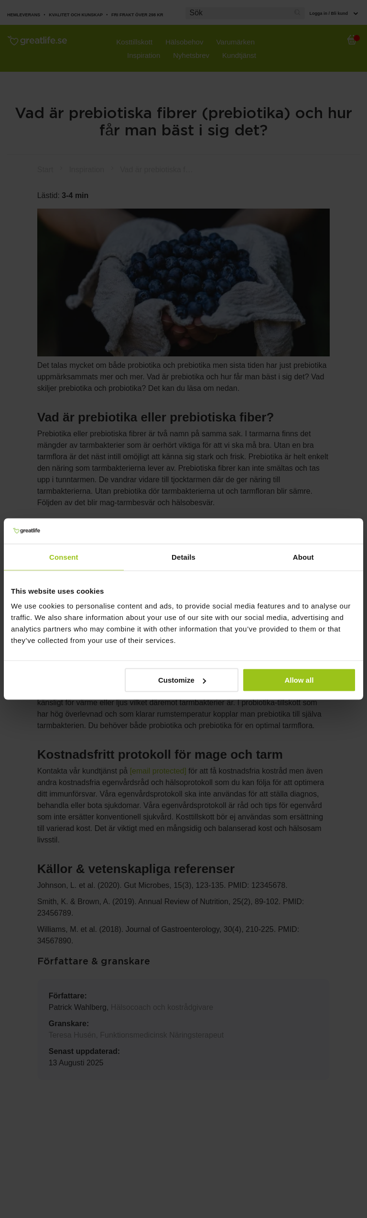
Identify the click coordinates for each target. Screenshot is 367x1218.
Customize (182, 680)
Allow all (298, 680)
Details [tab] (183, 557)
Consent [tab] (63, 557)
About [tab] (303, 557)
